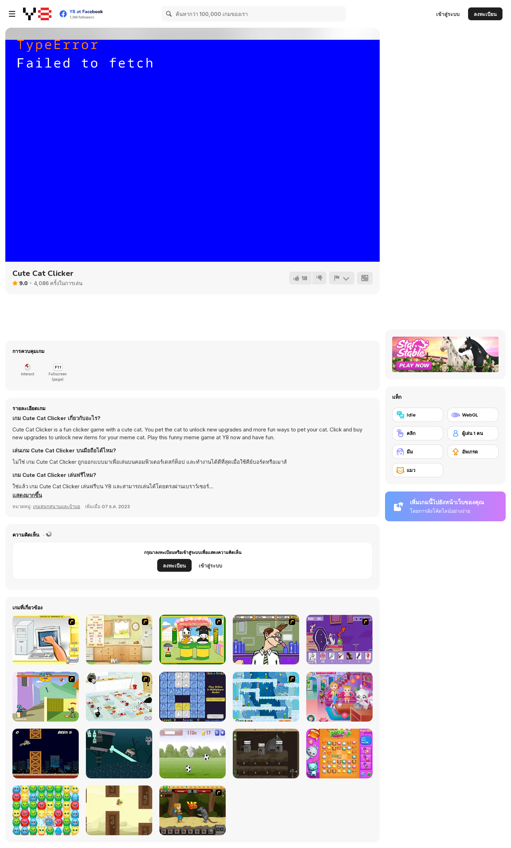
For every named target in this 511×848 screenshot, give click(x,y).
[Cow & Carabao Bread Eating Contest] (192, 639)
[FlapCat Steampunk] (119, 810)
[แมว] (417, 470)
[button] (27, 495)
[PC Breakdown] (45, 639)
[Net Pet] (119, 639)
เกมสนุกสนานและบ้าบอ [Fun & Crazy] (56, 506)
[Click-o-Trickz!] (192, 697)
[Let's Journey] (192, 810)
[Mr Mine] (266, 753)
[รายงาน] (342, 278)
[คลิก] (417, 433)
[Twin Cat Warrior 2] (266, 697)
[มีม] (417, 452)
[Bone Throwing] (45, 697)
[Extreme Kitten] (192, 753)
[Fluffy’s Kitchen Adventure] (119, 697)
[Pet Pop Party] (339, 753)
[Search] (169, 14)
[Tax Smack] (266, 639)
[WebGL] (473, 415)
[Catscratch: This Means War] (339, 639)
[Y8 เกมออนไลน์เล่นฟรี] (37, 13)
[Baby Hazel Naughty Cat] (339, 697)
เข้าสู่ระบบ (448, 14)
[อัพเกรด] (473, 452)
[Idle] (417, 415)
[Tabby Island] (45, 810)
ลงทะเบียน (485, 14)
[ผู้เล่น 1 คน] (473, 433)
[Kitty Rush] (45, 753)
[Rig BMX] (119, 753)
